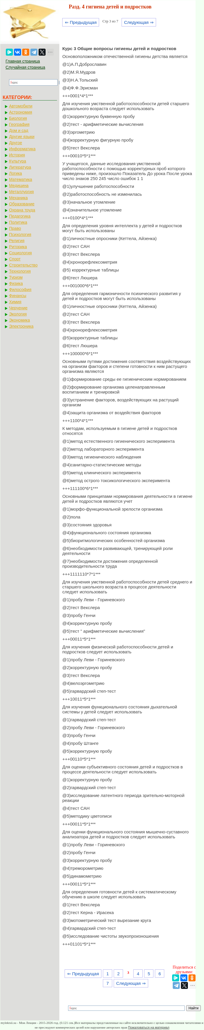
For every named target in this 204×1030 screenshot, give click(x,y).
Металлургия (21, 191)
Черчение (18, 308)
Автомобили (20, 106)
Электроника (21, 326)
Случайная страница (25, 67)
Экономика (19, 320)
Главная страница (23, 61)
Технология (20, 271)
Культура (17, 161)
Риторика (18, 246)
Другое (15, 142)
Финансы (17, 295)
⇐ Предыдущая (81, 22)
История (17, 155)
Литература (20, 167)
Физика (16, 283)
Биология (18, 118)
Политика (18, 222)
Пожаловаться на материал (148, 1027)
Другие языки (21, 136)
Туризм (16, 277)
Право (15, 228)
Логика (15, 173)
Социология (20, 253)
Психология (20, 234)
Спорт (14, 259)
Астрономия (20, 112)
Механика (18, 197)
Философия (20, 289)
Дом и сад (18, 130)
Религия (17, 240)
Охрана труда (22, 210)
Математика (20, 179)
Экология (18, 314)
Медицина (19, 185)
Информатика (22, 149)
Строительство (23, 265)
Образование (21, 204)
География (19, 124)
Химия (15, 301)
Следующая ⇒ (138, 22)
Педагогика (19, 216)
